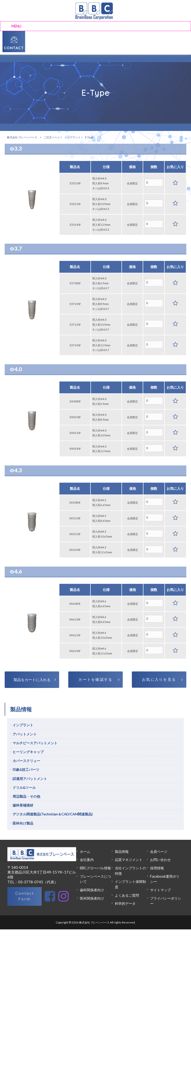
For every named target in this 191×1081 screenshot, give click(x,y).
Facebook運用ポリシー (164, 879)
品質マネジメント (128, 860)
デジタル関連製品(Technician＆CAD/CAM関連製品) (53, 814)
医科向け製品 (23, 823)
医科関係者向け (92, 898)
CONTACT (14, 48)
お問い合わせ (160, 860)
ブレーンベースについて (95, 879)
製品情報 (122, 851)
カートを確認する (95, 679)
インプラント (72, 137)
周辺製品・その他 (26, 796)
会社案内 (87, 860)
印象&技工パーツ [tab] (26, 769)
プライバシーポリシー (165, 901)
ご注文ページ (52, 137)
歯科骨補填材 (23, 805)
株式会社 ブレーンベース (22, 137)
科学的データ (125, 903)
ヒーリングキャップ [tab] (28, 752)
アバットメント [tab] (25, 734)
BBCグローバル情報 (95, 868)
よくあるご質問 (127, 895)
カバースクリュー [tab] (26, 761)
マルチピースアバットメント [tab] (35, 743)
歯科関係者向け (92, 890)
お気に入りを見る (159, 679)
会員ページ (158, 851)
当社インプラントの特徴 (130, 870)
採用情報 (157, 868)
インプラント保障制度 (130, 884)
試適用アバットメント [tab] (30, 779)
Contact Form (24, 896)
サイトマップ (160, 890)
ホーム (85, 851)
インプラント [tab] (23, 725)
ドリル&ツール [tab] (24, 787)
